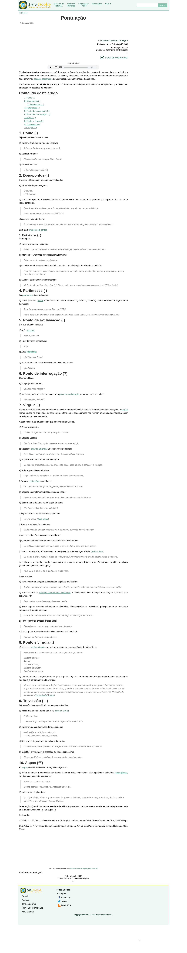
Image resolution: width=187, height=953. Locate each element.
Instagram (61, 894)
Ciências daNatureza (59, 5)
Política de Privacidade (32, 908)
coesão (37, 79)
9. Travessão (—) (32, 124)
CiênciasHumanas (71, 5)
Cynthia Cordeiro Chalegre (114, 40)
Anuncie (25, 900)
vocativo (30, 330)
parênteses (27, 295)
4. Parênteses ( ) (32, 108)
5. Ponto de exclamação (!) (36, 111)
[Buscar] (147, 5)
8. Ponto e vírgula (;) (33, 121)
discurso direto (61, 711)
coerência (46, 79)
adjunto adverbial (39, 449)
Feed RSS (66, 905)
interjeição (31, 352)
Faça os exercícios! (116, 57)
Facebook (65, 897)
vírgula (124, 410)
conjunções (34, 481)
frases (40, 300)
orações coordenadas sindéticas (54, 593)
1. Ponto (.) (29, 98)
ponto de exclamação (69, 394)
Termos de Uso (29, 904)
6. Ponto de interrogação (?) (37, 114)
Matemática (97, 4)
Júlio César (43, 519)
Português (23, 13)
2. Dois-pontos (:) (32, 101)
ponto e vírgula (37, 647)
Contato (25, 896)
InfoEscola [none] (31, 890)
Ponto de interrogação (42, 373)
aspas (25, 767)
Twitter (64, 901)
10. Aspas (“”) (30, 128)
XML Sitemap (28, 912)
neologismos (121, 773)
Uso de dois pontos (38, 230)
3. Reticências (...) (35, 104)
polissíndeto (97, 551)
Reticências (29, 235)
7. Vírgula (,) (30, 118)
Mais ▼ (108, 4)
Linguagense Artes (83, 5)
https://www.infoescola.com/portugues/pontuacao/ (83, 868)
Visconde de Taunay (44, 695)
